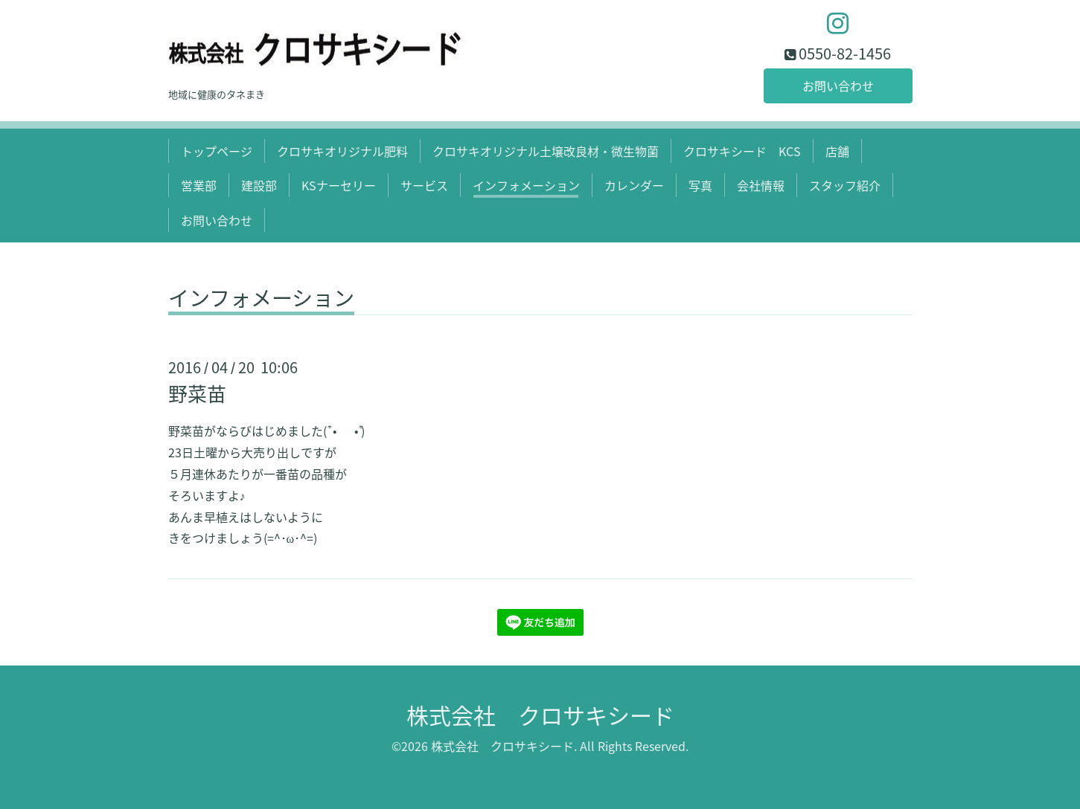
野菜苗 (197, 393)
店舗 (837, 151)
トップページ (216, 151)
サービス (424, 185)
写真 (700, 185)
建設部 (259, 185)
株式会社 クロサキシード (540, 715)
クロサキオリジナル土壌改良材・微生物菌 (545, 151)
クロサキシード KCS (742, 151)
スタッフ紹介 (845, 185)
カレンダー (634, 185)
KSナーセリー (338, 185)
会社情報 (761, 185)
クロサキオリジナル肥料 (342, 151)
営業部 (199, 185)
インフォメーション (526, 185)
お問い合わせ (838, 85)
